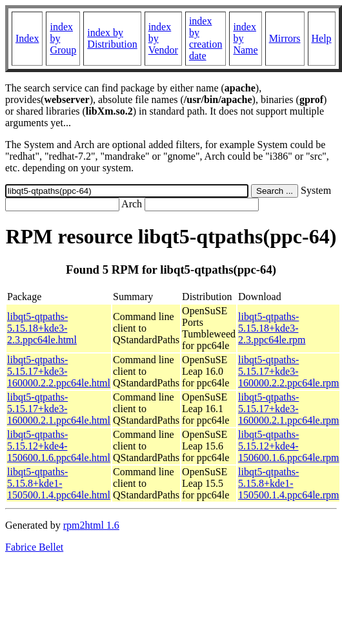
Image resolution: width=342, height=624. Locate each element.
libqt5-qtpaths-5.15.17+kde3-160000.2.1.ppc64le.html (58, 409)
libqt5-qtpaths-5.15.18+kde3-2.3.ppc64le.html (42, 328)
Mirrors (285, 38)
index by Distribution (112, 38)
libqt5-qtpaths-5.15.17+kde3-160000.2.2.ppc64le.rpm (288, 371)
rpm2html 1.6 (91, 525)
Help (322, 38)
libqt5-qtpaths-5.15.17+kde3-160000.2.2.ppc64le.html (58, 371)
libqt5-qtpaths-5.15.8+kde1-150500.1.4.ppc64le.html (58, 483)
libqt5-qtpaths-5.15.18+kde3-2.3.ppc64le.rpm (271, 328)
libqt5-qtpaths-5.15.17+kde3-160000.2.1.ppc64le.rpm (288, 409)
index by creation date (206, 38)
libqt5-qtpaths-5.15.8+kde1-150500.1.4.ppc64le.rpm (288, 483)
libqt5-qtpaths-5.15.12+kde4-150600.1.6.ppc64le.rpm (288, 446)
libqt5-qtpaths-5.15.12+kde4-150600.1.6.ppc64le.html (58, 446)
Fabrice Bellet (34, 547)
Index (27, 38)
